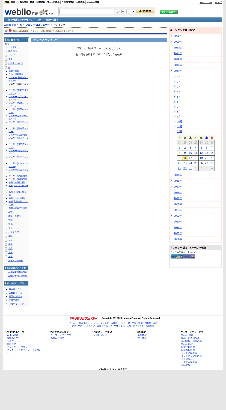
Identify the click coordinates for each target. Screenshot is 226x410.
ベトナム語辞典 (189, 362)
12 (201, 152)
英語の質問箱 (15, 296)
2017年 (178, 186)
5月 (179, 96)
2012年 (178, 59)
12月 (179, 131)
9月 (179, 116)
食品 (10, 248)
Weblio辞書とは (15, 335)
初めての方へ (206, 2)
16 (185, 157)
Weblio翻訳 (187, 344)
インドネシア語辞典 (191, 356)
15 (179, 157)
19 (201, 157)
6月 (179, 101)
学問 (10, 220)
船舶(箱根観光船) (17, 182)
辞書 (7, 2)
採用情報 (142, 338)
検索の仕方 (12, 338)
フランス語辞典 (189, 353)
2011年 (178, 53)
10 (190, 152)
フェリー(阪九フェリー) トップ (20, 19)
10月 (179, 121)
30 (185, 168)
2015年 (178, 175)
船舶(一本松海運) (17, 198)
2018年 (178, 192)
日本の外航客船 (16, 74)
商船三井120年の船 (18, 208)
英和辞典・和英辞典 (191, 341)
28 (212, 163)
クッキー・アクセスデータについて (24, 351)
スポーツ (12, 240)
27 (206, 163)
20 (206, 157)
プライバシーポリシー (18, 347)
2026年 (178, 239)
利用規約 (11, 344)
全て (7, 44)
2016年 (178, 180)
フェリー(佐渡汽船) (18, 134)
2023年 (178, 221)
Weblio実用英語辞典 (17, 276)
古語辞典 (80, 2)
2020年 (178, 204)
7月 (179, 106)
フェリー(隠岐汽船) (18, 176)
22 (179, 163)
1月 (179, 77)
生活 (10, 228)
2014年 (178, 70)
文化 (10, 224)
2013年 (178, 65)
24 (190, 163)
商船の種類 (14, 71)
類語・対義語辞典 (19, 2)
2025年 (178, 233)
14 (212, 152)
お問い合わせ (101, 335)
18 (195, 157)
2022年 (178, 215)
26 (201, 163)
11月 (179, 126)
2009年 (178, 41)
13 (206, 152)
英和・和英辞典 (37, 2)
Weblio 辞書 (10, 24)
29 (179, 168)
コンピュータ (14, 55)
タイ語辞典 (187, 359)
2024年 (178, 227)
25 (195, 163)
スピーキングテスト (18, 303)
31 (190, 168)
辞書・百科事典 (15, 260)
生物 (10, 244)
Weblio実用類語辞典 (17, 272)
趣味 (10, 236)
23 (185, 163)
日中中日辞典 (53, 2)
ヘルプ (218, 2)
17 (190, 157)
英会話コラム (15, 289)
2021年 (178, 210)
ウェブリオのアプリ (60, 335)
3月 (179, 86)
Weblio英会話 (15, 293)
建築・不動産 (14, 216)
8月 (179, 111)
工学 (10, 212)
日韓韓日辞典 (67, 2)
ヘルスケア (13, 232)
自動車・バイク (15, 63)
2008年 (178, 35)
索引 (40, 19)
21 (212, 157)
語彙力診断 (14, 300)
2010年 (178, 47)
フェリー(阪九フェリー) (38, 24)
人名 (10, 252)
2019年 (178, 198)
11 (195, 152)
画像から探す (52, 19)
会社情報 (142, 335)
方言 (10, 256)
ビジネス (12, 47)
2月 (179, 82)
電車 (10, 59)
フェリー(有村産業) (18, 179)
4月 (179, 91)
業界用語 (12, 51)
